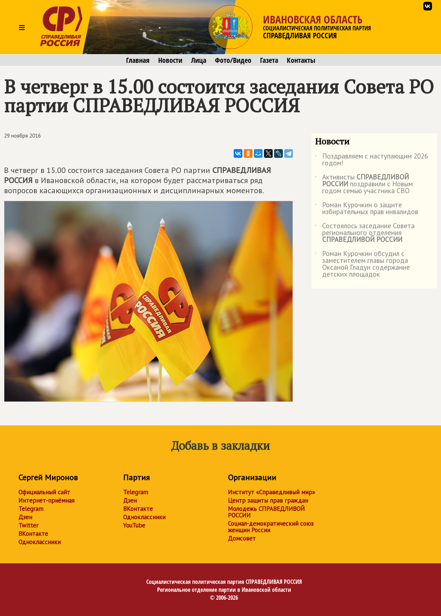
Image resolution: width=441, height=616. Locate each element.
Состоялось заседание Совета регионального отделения (365, 233)
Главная (138, 60)
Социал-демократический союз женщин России (271, 526)
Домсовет (242, 538)
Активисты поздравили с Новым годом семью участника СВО (364, 184)
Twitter (28, 525)
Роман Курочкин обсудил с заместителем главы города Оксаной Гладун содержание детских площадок (362, 264)
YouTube (134, 525)
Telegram (30, 509)
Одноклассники (39, 542)
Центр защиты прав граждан (268, 500)
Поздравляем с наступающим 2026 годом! (371, 160)
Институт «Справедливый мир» (271, 492)
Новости (170, 60)
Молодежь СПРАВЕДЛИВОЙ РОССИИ (266, 512)
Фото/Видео (233, 60)
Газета (269, 60)
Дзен (25, 517)
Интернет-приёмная (46, 500)
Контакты (301, 60)
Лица (198, 60)
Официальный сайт (44, 492)
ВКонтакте (33, 533)
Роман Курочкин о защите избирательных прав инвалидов (366, 208)
